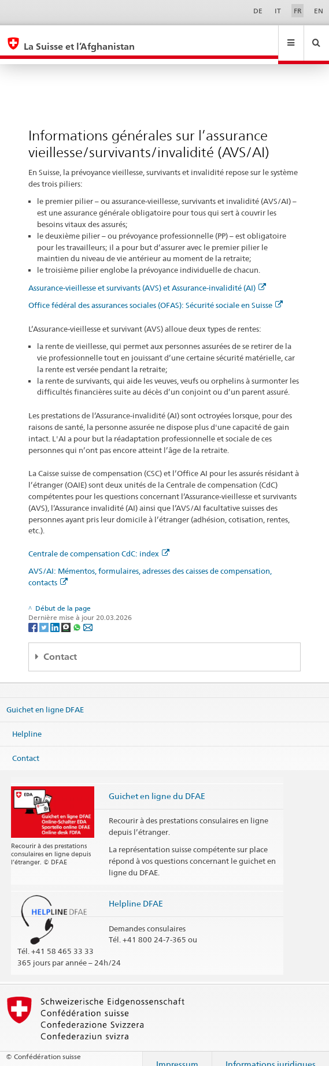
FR (298, 10)
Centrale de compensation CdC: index (98, 542)
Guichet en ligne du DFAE (157, 785)
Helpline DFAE (136, 892)
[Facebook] (33, 615)
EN (318, 10)
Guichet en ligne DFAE (45, 698)
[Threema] (66, 615)
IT (278, 10)
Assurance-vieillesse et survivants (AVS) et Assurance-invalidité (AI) (147, 276)
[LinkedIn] (55, 615)
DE (258, 10)
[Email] (88, 615)
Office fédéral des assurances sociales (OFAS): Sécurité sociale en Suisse (155, 294)
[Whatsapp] (77, 615)
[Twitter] (44, 615)
